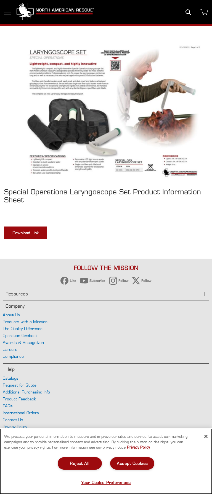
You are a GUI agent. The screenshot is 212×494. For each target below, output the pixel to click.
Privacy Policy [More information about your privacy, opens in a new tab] (138, 447)
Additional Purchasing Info (26, 392)
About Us (11, 314)
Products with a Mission (25, 321)
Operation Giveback (20, 335)
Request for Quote (19, 385)
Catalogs (10, 378)
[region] (106, 461)
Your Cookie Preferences (106, 482)
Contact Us (13, 419)
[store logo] (55, 12)
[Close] (206, 436)
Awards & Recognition (23, 342)
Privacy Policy (15, 426)
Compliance (13, 356)
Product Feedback (19, 399)
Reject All (79, 463)
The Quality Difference (23, 328)
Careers (10, 349)
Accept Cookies (132, 463)
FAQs (8, 405)
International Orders (21, 412)
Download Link (25, 232)
